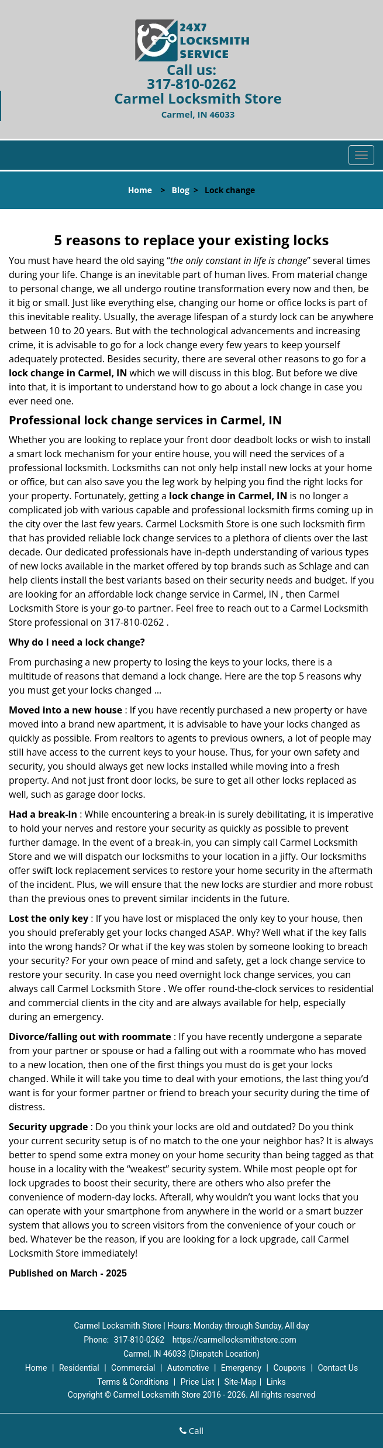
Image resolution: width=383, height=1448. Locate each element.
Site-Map (241, 1382)
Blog (180, 189)
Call (191, 1430)
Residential (79, 1367)
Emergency (241, 1367)
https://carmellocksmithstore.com (234, 1339)
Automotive (188, 1367)
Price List (198, 1382)
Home (140, 189)
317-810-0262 (191, 83)
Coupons (289, 1367)
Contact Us (338, 1367)
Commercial (133, 1367)
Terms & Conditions (132, 1382)
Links (276, 1382)
